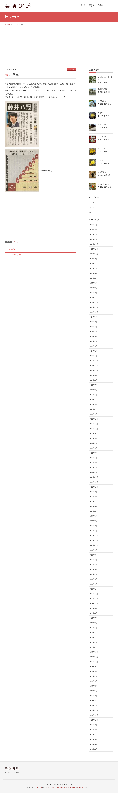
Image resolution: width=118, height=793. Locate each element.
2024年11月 (93, 307)
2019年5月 (93, 628)
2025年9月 (93, 259)
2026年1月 (93, 239)
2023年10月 (93, 370)
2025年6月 (93, 273)
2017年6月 (93, 739)
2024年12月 (93, 302)
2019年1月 (93, 647)
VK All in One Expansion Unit (66, 787)
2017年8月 (93, 730)
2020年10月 (93, 545)
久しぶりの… (103, 148)
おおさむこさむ (103, 184)
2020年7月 (93, 560)
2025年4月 (93, 283)
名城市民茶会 (103, 89)
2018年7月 (93, 676)
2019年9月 (93, 608)
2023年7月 (93, 385)
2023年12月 (93, 361)
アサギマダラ (14, 249)
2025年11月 (93, 249)
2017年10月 (93, 720)
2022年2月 (93, 467)
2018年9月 (93, 667)
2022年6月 (93, 448)
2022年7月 (93, 443)
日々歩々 (71, 69)
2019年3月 (93, 637)
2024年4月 (93, 341)
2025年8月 (93, 263)
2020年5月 (93, 569)
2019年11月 (93, 599)
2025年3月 (93, 288)
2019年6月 (93, 623)
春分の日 (101, 113)
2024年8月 (93, 322)
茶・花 (91, 208)
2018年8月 (93, 671)
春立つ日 (101, 160)
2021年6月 (93, 506)
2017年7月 (93, 734)
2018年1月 (93, 705)
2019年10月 (93, 603)
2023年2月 (93, 409)
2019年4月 (93, 632)
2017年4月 (93, 749)
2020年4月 (93, 574)
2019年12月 (93, 594)
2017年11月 (93, 715)
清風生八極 (102, 124)
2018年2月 (93, 701)
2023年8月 (93, 380)
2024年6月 (93, 332)
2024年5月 (93, 336)
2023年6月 (93, 390)
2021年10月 (93, 487)
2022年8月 (93, 438)
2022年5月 (93, 453)
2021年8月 (93, 497)
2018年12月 (93, 652)
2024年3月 (93, 346)
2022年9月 (93, 434)
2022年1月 (93, 472)
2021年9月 (93, 492)
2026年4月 (93, 225)
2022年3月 (93, 463)
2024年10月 (93, 312)
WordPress (38, 787)
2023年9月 (93, 375)
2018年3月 (93, 696)
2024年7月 (93, 327)
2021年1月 (93, 531)
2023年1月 (93, 414)
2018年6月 (93, 681)
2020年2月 (93, 584)
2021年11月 (93, 482)
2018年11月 (93, 657)
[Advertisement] (59, 44)
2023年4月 (93, 399)
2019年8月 (93, 613)
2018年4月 (93, 691)
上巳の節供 (102, 136)
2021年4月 (93, 516)
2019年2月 (93, 642)
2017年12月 (93, 710)
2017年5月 (93, 744)
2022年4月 (93, 458)
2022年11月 (93, 424)
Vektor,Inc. (80, 787)
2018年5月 (93, 686)
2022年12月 (93, 419)
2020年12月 (93, 535)
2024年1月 (93, 356)
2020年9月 (93, 550)
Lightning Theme (50, 787)
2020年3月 (93, 579)
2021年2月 (93, 526)
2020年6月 (93, 565)
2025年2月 (93, 293)
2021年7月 (93, 501)
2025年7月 (93, 268)
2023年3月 (93, 404)
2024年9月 (93, 317)
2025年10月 (93, 254)
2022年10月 (93, 429)
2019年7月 (93, 618)
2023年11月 (93, 365)
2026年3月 (93, 230)
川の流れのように (15, 255)
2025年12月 (93, 244)
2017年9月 (93, 725)
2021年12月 (93, 477)
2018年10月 (93, 662)
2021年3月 (93, 521)
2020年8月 (93, 555)
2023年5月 (93, 395)
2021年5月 (93, 511)
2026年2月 (93, 234)
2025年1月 (93, 298)
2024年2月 (93, 351)
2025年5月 (93, 278)
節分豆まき (102, 172)
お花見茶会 (102, 101)
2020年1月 (93, 589)
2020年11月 (93, 540)
